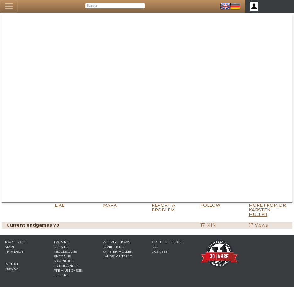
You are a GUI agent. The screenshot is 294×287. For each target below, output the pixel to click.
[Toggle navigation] (9, 6)
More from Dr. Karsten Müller (268, 209)
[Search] (115, 5)
